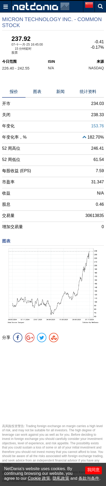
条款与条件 (88, 478)
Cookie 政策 (39, 478)
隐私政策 (61, 478)
